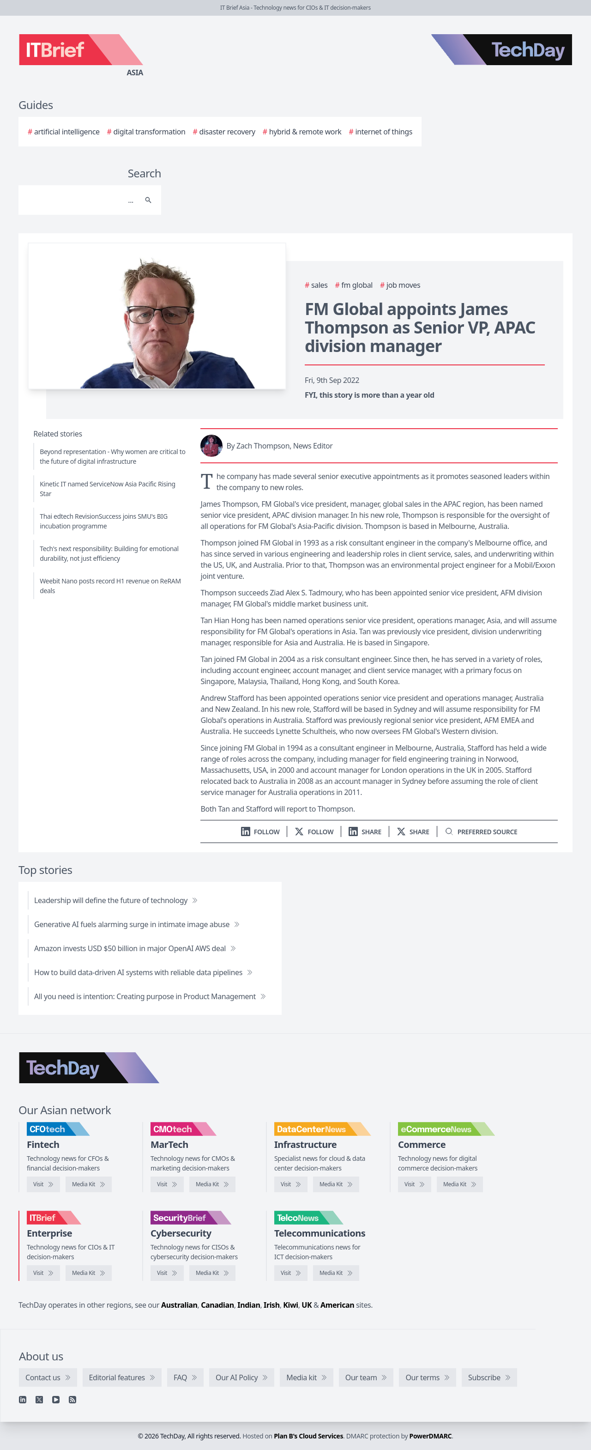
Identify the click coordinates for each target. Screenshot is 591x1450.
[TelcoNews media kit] (336, 1273)
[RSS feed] (72, 1399)
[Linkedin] (22, 1399)
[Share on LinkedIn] (365, 832)
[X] (39, 1399)
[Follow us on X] (314, 832)
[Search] (80, 200)
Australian (179, 1305)
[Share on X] (413, 832)
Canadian (217, 1305)
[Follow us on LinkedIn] (260, 832)
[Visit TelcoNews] (291, 1273)
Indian (248, 1305)
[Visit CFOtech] (43, 1184)
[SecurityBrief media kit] (212, 1273)
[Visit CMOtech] (167, 1184)
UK (307, 1305)
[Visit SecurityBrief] (167, 1273)
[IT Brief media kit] (89, 1273)
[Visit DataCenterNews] (291, 1184)
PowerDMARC (431, 1436)
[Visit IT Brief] (43, 1273)
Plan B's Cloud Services (308, 1436)
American (337, 1305)
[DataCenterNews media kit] (336, 1184)
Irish (272, 1305)
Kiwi (290, 1305)
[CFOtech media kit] (89, 1184)
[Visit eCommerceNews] (414, 1184)
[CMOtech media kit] (212, 1184)
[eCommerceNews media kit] (460, 1184)
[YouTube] (56, 1399)
